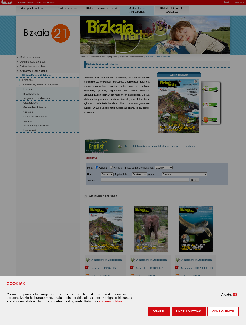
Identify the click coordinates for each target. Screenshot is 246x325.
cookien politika (110, 301)
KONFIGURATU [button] (223, 311)
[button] (159, 311)
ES (235, 294)
